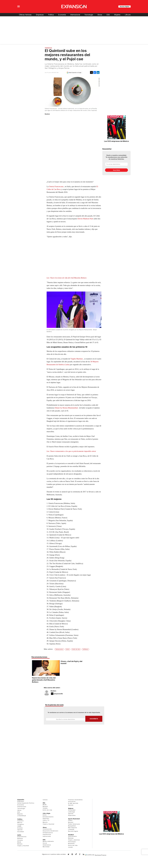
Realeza (20, 838)
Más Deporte (72, 827)
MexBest (71, 834)
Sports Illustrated (74, 818)
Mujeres (117, 15)
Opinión (20, 829)
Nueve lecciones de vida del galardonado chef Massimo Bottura (57, 680)
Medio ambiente (48, 841)
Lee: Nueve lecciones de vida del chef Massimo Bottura (66, 278)
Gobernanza (47, 845)
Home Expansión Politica (25, 803)
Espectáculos (22, 836)
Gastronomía (72, 836)
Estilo (67, 649)
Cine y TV (46, 820)
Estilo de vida (76, 649)
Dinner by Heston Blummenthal (66, 408)
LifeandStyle (21, 815)
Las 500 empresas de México (116, 141)
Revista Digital (124, 6)
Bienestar (71, 843)
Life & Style (46, 813)
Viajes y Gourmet (23, 845)
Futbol (70, 820)
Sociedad (20, 831)
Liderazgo (71, 812)
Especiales (72, 815)
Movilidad (46, 846)
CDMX (19, 826)
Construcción (47, 829)
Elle (44, 803)
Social (45, 843)
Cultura (45, 799)
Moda (19, 842)
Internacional (75, 15)
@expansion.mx (76, 854)
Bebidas (71, 838)
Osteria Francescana (56, 186)
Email (65, 719)
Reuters (53, 691)
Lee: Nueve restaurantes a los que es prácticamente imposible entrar (71, 451)
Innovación (72, 801)
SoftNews (85, 649)
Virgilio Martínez (76, 359)
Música (45, 822)
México (19, 822)
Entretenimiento (48, 817)
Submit (93, 719)
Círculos (20, 840)
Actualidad (71, 810)
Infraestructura (48, 832)
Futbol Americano (74, 824)
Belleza (19, 844)
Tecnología (88, 15)
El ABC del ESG (73, 803)
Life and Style (130, 15)
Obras (99, 15)
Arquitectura (47, 834)
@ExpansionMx (58, 693)
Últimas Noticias (25, 15)
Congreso (20, 824)
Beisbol (70, 822)
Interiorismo (47, 836)
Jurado (70, 847)
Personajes (72, 841)
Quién (19, 835)
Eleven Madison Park (85, 219)
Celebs (45, 808)
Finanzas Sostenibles (75, 799)
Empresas (40, 15)
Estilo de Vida (73, 845)
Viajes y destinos (74, 840)
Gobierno (20, 820)
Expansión (20, 799)
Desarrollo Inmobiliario (50, 831)
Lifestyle (71, 829)
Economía (62, 15)
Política (51, 15)
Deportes (46, 818)
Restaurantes (59, 649)
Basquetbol (72, 826)
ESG (108, 15)
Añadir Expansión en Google (75, 72)
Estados (20, 828)
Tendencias (48, 48)
